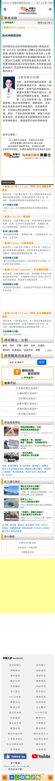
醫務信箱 (10, 18)
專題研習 (41, 676)
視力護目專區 (12, 481)
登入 (38, 3)
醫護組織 (15, 728)
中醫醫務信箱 (27, 552)
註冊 (44, 3)
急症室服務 (15, 713)
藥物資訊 (15, 702)
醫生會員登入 (41, 734)
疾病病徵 (41, 702)
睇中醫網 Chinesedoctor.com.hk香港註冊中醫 (17, 766)
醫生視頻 (41, 728)
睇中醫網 (9, 536)
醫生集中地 (15, 723)
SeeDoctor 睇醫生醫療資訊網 (16, 3)
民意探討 (41, 691)
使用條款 (15, 749)
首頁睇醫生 (15, 665)
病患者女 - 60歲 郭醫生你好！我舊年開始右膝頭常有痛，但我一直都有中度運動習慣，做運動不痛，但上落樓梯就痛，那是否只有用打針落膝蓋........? (27, 224)
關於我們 (41, 744)
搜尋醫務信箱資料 (17, 356)
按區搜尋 (41, 670)
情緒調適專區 (12, 422)
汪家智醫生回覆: (28, 77)
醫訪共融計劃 (15, 734)
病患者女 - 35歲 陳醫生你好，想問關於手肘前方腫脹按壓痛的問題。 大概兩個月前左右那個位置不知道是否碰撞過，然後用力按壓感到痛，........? (27, 277)
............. (25, 209)
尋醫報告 (15, 670)
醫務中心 (41, 718)
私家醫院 (15, 718)
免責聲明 (41, 749)
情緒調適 (41, 686)
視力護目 (15, 691)
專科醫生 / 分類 (16, 340)
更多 (48, 350)
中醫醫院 (41, 723)
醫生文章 (15, 681)
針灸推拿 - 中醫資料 (27, 547)
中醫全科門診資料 (27, 543)
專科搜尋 (15, 676)
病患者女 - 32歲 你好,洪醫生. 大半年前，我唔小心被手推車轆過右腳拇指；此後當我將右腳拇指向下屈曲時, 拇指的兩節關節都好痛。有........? (27, 250)
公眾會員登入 (15, 739)
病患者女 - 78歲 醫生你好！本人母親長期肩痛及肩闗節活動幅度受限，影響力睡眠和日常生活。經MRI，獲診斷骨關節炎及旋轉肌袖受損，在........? (27, 197)
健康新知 (41, 697)
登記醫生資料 (41, 739)
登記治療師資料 (15, 744)
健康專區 (41, 681)
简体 (51, 3)
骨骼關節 (15, 686)
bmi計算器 (15, 697)
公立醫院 (41, 707)
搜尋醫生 (41, 665)
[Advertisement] (27, 167)
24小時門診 (41, 713)
